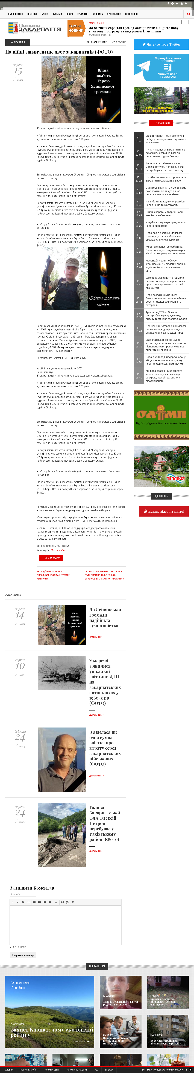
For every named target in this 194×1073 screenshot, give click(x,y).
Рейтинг (119, 42)
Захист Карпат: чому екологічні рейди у (52, 1032)
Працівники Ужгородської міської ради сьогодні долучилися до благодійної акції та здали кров (166, 329)
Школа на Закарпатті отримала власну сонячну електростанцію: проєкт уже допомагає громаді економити (166, 282)
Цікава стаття (51, 558)
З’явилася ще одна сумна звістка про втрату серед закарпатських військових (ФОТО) (105, 748)
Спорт (69, 14)
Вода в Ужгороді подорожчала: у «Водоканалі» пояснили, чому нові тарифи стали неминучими (166, 360)
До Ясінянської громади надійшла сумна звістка (105, 617)
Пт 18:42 (139, 213)
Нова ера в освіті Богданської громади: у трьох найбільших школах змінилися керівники (164, 236)
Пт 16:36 (139, 315)
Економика (108, 1035)
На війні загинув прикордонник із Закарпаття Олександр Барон (166, 179)
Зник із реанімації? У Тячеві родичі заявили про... (120, 1003)
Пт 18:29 (139, 224)
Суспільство (114, 14)
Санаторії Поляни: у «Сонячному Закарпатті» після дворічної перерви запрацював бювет (166, 191)
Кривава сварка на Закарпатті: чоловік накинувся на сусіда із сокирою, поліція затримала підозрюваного (164, 375)
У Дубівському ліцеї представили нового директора (166, 224)
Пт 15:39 (139, 345)
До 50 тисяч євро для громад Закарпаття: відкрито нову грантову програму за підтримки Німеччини (133, 30)
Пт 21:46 (139, 139)
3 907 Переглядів (97, 42)
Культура (57, 14)
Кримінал (82, 14)
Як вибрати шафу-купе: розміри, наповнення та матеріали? (165, 203)
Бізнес (45, 14)
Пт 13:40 (139, 376)
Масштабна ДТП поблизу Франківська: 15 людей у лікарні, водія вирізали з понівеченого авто (166, 265)
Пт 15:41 (139, 329)
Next (187, 22)
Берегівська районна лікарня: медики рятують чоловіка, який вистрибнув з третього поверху (165, 167)
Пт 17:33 (139, 250)
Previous (183, 22)
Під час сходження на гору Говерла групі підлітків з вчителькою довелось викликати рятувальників (104, 575)
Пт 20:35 (139, 167)
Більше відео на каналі (165, 511)
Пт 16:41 (139, 300)
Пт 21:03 (139, 153)
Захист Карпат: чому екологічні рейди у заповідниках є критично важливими (166, 139)
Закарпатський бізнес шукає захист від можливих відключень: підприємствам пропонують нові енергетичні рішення (166, 344)
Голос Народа (108, 996)
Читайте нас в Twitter (163, 44)
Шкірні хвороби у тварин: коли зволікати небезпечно (164, 213)
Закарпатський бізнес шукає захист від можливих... (117, 1040)
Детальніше (97, 637)
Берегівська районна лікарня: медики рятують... (167, 1042)
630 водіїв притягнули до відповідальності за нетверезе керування (53, 575)
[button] (12, 902)
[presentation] (12, 902)
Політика (32, 14)
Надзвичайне (15, 14)
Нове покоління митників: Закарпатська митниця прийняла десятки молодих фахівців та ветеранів (166, 299)
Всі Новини (131, 14)
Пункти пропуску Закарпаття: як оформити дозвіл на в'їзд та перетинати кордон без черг (165, 153)
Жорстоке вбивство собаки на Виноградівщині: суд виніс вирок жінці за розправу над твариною (166, 250)
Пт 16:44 (139, 283)
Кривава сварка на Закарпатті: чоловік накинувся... (163, 1001)
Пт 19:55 (139, 191)
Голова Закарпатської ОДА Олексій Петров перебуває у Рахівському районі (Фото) (104, 823)
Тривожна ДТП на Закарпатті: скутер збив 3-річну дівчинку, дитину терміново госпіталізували (166, 315)
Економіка (97, 14)
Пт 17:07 (139, 265)
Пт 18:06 (139, 236)
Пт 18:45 (139, 203)
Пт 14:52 (139, 360)
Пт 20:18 (139, 179)
